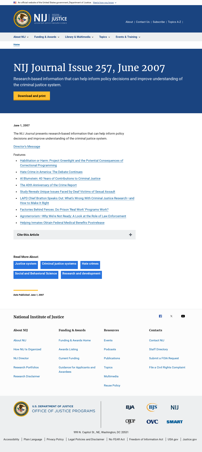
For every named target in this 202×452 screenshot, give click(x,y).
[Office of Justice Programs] (22, 19)
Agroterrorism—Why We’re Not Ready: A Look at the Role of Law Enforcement (73, 216)
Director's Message (26, 146)
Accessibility (11, 439)
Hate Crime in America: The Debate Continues (51, 172)
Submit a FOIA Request (164, 358)
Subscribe (159, 22)
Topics (108, 367)
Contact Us (143, 22)
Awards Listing (68, 349)
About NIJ (19, 340)
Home (16, 44)
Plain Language (33, 439)
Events (108, 340)
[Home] (50, 19)
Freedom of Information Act (146, 439)
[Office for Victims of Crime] (152, 424)
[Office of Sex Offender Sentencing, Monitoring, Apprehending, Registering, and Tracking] (175, 424)
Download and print (32, 96)
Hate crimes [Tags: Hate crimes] (90, 263)
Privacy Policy (55, 439)
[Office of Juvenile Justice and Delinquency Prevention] (130, 425)
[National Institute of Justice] (174, 410)
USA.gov (173, 439)
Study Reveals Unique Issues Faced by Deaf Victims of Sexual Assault (67, 191)
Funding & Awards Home (75, 340)
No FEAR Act (117, 439)
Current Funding (69, 358)
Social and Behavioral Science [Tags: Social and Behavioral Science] (36, 273)
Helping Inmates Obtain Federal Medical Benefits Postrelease (62, 222)
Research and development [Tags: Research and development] (81, 273)
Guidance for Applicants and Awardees (77, 369)
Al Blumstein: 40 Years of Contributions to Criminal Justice (60, 178)
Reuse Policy (112, 385)
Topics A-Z (174, 22)
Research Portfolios (26, 367)
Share (188, 24)
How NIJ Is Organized (27, 349)
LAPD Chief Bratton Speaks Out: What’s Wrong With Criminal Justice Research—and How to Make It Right (77, 200)
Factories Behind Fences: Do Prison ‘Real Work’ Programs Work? (64, 209)
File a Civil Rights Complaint (167, 367)
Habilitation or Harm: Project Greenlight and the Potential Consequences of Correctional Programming (71, 163)
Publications (112, 358)
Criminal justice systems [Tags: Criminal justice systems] (59, 263)
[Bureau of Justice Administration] (130, 410)
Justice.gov (190, 439)
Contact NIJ (156, 340)
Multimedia (111, 376)
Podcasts (110, 349)
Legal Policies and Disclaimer (86, 439)
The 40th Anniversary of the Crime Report (48, 185)
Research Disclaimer (26, 376)
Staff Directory (158, 349)
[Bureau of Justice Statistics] (152, 412)
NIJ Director (21, 358)
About (129, 22)
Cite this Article (28, 235)
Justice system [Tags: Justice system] (25, 263)
